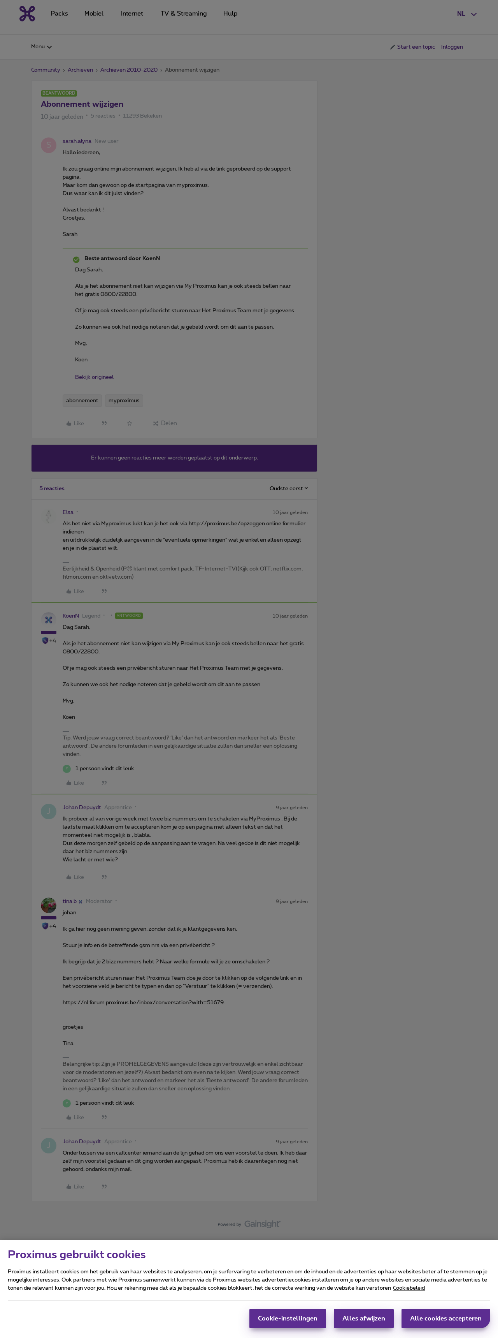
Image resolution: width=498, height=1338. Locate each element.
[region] (249, 1289)
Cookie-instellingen (287, 1318)
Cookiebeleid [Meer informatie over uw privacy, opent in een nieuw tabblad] (409, 1288)
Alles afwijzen (363, 1318)
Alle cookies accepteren (446, 1318)
